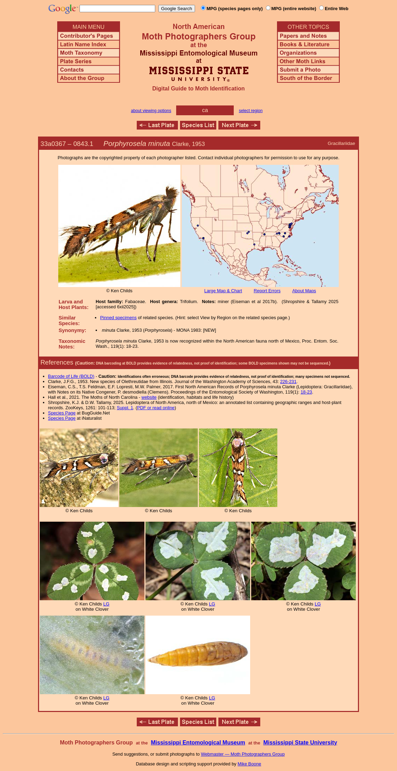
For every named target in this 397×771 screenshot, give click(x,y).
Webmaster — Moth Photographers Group (243, 754)
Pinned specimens (118, 317)
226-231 (288, 381)
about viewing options (151, 110)
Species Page (62, 413)
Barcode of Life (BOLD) (71, 376)
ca (205, 110)
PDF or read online (155, 407)
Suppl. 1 (125, 407)
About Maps (304, 290)
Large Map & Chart (223, 290)
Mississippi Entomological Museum (198, 743)
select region (251, 110)
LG (106, 604)
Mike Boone (249, 763)
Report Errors (267, 290)
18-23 (306, 392)
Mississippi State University (300, 743)
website (149, 397)
